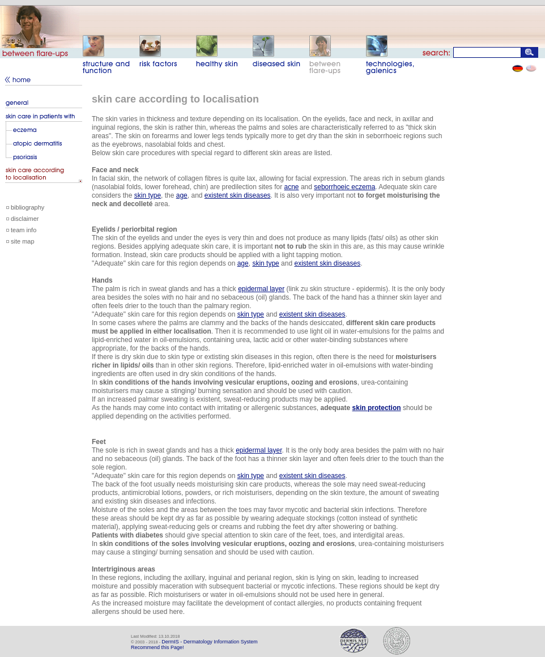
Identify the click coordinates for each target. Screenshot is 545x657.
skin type (147, 195)
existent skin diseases (238, 195)
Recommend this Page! (157, 647)
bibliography (27, 207)
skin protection (376, 408)
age (182, 195)
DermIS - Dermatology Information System (209, 642)
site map (23, 241)
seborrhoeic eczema (344, 187)
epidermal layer (261, 289)
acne (291, 187)
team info (23, 230)
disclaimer (25, 218)
